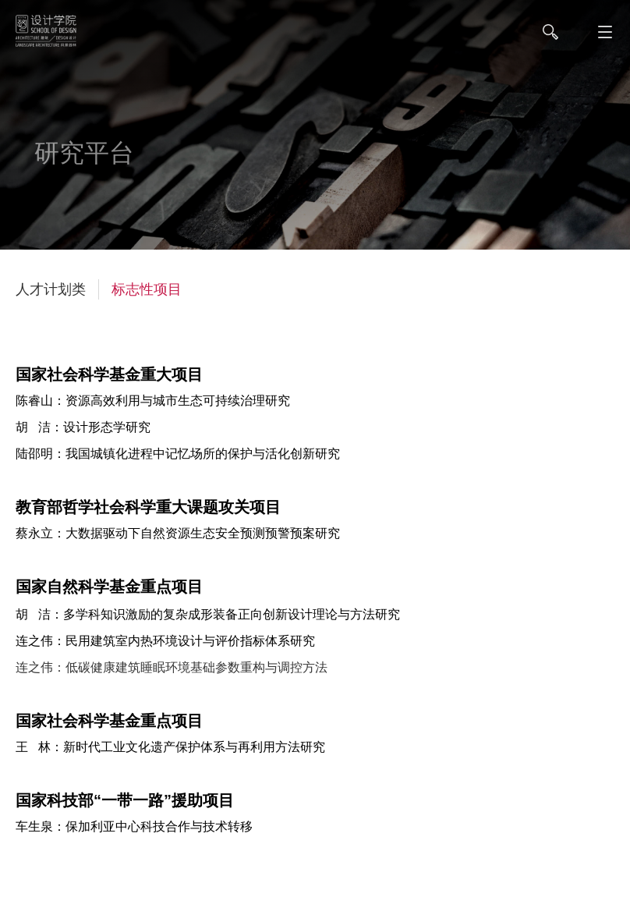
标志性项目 (146, 289)
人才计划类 (51, 289)
